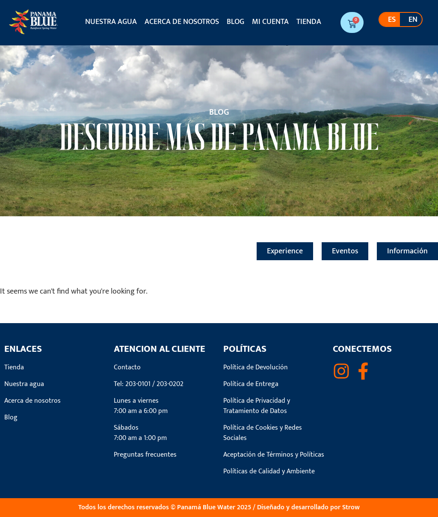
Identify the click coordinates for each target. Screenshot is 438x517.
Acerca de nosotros (182, 21)
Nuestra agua (111, 21)
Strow (351, 507)
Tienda (308, 21)
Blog (235, 21)
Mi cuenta (270, 21)
